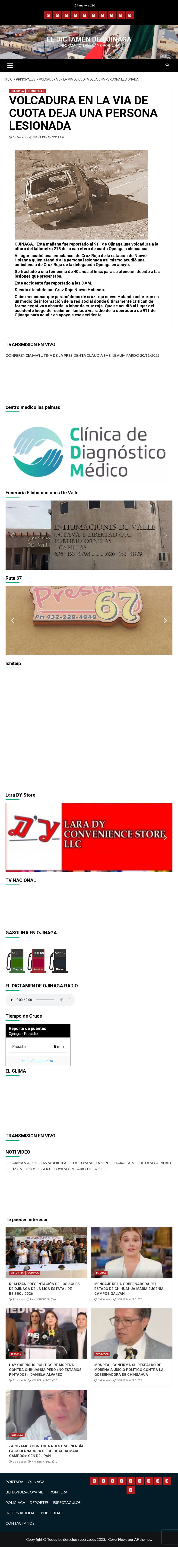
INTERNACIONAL (21, 1513)
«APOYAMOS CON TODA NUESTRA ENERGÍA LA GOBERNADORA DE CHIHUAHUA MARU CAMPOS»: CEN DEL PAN (46, 1451)
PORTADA (14, 1481)
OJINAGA (33, 1272)
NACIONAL (102, 1353)
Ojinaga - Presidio (23, 1033)
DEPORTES (17, 1272)
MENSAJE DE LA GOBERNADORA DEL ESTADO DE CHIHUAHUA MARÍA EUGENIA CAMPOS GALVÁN (129, 1289)
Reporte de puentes (27, 1028)
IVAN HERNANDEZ (45, 137)
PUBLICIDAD (52, 1513)
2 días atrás (105, 1299)
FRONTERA (57, 1492)
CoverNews (117, 1539)
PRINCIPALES (36, 91)
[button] (12, 449)
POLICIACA (17, 91)
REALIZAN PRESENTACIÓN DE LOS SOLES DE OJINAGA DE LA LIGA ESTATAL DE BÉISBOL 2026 (44, 1289)
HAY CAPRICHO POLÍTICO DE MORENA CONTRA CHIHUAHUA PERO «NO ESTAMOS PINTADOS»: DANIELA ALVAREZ (45, 1370)
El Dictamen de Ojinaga (89, 39)
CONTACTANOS (20, 1523)
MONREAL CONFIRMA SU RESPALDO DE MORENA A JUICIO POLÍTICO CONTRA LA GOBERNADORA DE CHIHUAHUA (129, 1370)
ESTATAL (101, 1272)
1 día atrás (19, 1299)
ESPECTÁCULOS (67, 1502)
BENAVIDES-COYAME (24, 1492)
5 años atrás (20, 137)
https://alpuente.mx (38, 1061)
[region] (89, 449)
